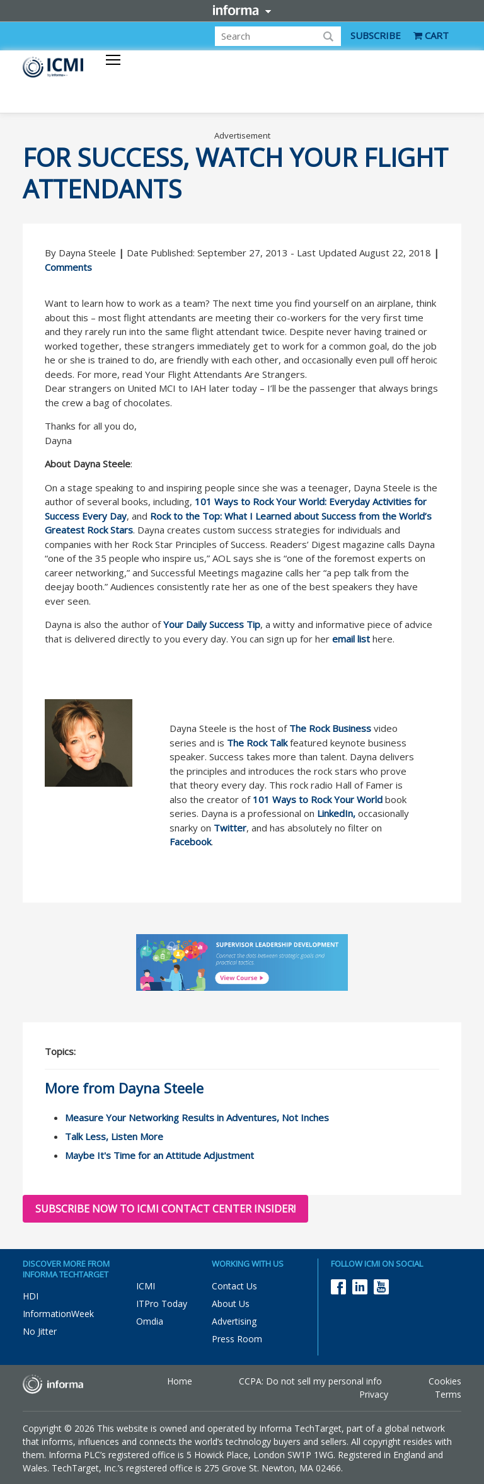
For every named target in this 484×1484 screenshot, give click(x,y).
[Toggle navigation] (113, 61)
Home (179, 1381)
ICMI (145, 1286)
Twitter (230, 827)
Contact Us (234, 1286)
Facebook (190, 841)
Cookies (445, 1381)
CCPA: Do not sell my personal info (310, 1381)
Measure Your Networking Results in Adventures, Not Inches (197, 1117)
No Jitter (40, 1331)
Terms (448, 1394)
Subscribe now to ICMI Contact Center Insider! (165, 1209)
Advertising (234, 1321)
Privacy (373, 1394)
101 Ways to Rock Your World (318, 799)
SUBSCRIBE (375, 35)
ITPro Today (161, 1304)
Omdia (149, 1321)
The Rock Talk (257, 742)
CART (431, 35)
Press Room (237, 1339)
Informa (242, 10)
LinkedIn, (336, 813)
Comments (68, 267)
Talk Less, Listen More (114, 1136)
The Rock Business (330, 728)
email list (351, 638)
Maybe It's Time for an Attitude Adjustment (159, 1155)
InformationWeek (58, 1314)
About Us (231, 1304)
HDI (30, 1296)
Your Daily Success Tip (211, 624)
